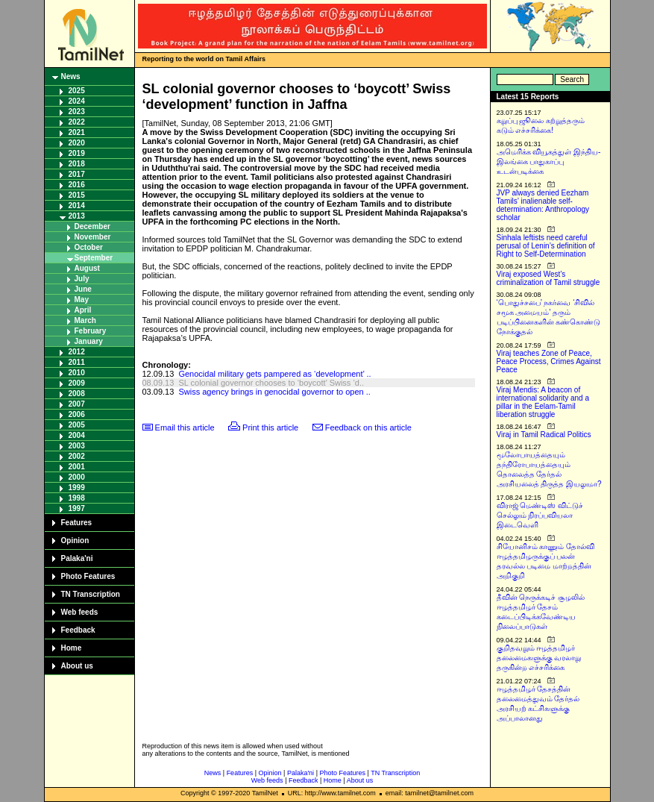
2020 (77, 143)
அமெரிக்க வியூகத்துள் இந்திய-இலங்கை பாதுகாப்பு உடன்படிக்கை (549, 161)
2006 (77, 414)
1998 (77, 498)
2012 (77, 352)
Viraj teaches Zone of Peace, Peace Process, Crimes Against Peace (549, 361)
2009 (77, 383)
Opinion (75, 540)
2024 (77, 101)
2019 (77, 153)
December (92, 226)
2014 (77, 205)
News (71, 76)
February (91, 331)
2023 (77, 111)
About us (77, 666)
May (82, 299)
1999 (77, 487)
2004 (77, 435)
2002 (77, 456)
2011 (77, 362)
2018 (77, 164)
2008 (77, 393)
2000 (77, 477)
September (94, 258)
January (89, 341)
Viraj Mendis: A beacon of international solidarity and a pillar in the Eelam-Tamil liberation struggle (543, 402)
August (87, 268)
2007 (77, 404)
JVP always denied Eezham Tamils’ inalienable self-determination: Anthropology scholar (543, 205)
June (83, 289)
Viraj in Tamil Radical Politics (544, 434)
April (83, 310)
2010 (77, 373)
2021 (77, 132)
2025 (77, 91)
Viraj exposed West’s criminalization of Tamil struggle (548, 278)
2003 (77, 446)
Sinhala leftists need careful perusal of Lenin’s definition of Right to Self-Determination (546, 246)
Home (71, 648)
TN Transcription (90, 594)
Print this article (270, 427)
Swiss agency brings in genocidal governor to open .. (274, 391)
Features (76, 523)
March (85, 320)
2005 (77, 425)
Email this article (185, 427)
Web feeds (79, 612)
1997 (77, 508)
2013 (77, 216)
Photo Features (88, 576)
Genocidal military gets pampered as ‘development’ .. (274, 373)
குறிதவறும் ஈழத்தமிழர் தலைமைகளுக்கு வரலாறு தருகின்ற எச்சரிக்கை (539, 657)
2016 (77, 185)
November (93, 237)
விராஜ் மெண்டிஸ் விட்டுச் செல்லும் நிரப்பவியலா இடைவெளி (540, 515)
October (89, 247)
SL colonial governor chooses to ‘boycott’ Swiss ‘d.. (271, 382)
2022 (77, 122)
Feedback (78, 630)
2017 (77, 174)
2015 (77, 195)
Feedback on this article (368, 427)
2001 (77, 467)
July (82, 279)
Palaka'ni (77, 558)
